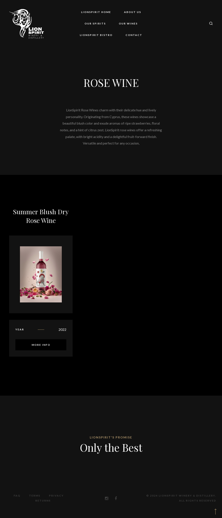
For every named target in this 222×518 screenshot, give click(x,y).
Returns (43, 500)
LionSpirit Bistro (96, 35)
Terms (34, 495)
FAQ (17, 495)
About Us (132, 12)
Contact (134, 35)
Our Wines (128, 23)
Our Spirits (95, 23)
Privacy (56, 495)
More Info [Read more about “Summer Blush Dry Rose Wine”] (41, 344)
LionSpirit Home (96, 12)
